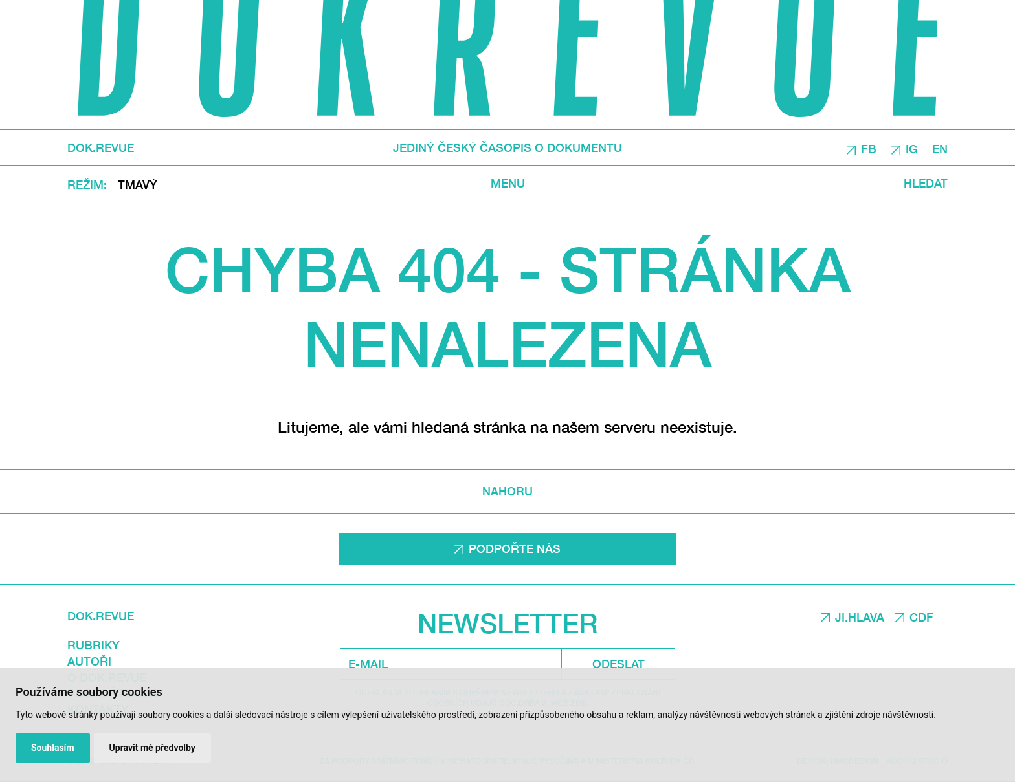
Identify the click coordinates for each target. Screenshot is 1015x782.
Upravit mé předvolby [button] (152, 748)
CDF (921, 617)
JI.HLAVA (859, 617)
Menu (508, 183)
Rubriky (93, 645)
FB (868, 148)
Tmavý (137, 184)
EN (940, 148)
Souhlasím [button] (52, 748)
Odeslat (618, 664)
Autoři (89, 661)
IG (912, 148)
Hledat (926, 183)
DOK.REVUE (100, 147)
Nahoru (507, 491)
